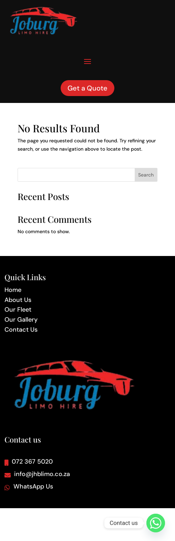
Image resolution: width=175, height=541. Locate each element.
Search (146, 175)
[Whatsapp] (155, 523)
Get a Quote (87, 88)
